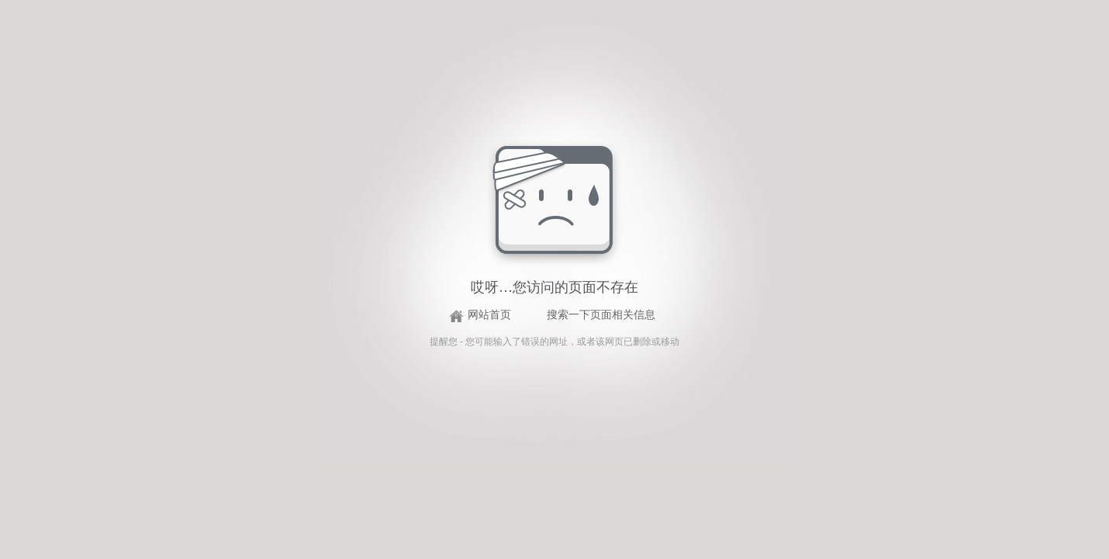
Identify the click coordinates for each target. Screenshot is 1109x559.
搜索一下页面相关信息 (601, 315)
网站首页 (489, 315)
